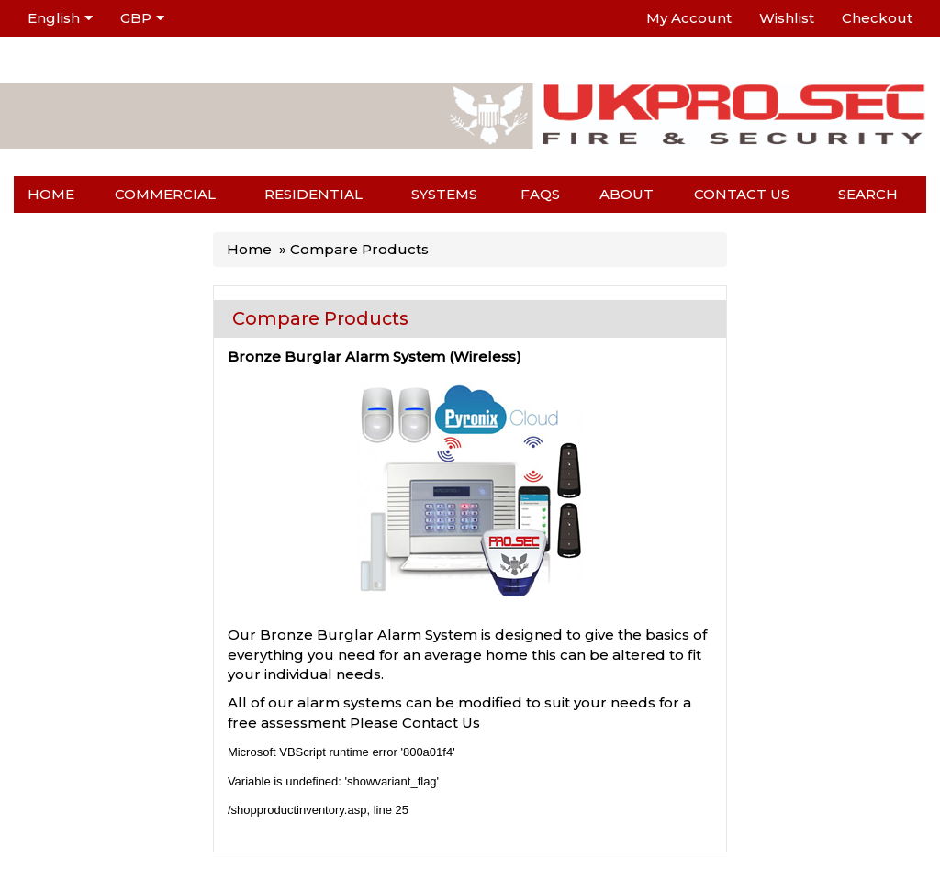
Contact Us (441, 722)
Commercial (165, 194)
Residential (313, 194)
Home (51, 194)
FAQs (540, 194)
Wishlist (786, 18)
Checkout (877, 18)
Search (868, 194)
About (626, 194)
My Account (689, 18)
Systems (444, 194)
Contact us (741, 194)
